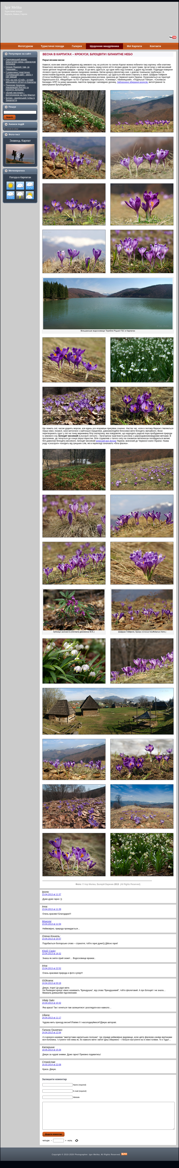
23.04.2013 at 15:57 (51, 939)
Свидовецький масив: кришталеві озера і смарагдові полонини (21, 61)
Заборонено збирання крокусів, (132, 82)
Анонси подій (16, 124)
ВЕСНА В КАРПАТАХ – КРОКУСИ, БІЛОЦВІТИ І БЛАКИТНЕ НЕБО (88, 54)
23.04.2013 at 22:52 (51, 968)
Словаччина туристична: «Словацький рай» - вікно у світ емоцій (19, 74)
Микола (46, 921)
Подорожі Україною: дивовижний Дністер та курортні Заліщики (17, 87)
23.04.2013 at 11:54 (51, 924)
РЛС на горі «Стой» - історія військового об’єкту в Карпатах (21, 81)
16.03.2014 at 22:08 (51, 1064)
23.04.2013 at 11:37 (51, 894)
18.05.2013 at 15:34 (51, 1050)
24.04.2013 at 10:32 (51, 1003)
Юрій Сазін (48, 951)
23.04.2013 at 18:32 (51, 953)
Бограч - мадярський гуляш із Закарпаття (20, 99)
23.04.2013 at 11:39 (51, 909)
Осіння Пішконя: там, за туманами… (17, 68)
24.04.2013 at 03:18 (51, 983)
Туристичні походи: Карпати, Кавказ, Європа (16, 12)
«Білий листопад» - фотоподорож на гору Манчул (20, 93)
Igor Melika (13, 7)
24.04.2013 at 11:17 (51, 1018)
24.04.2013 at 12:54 (51, 1032)
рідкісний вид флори (106, 441)
